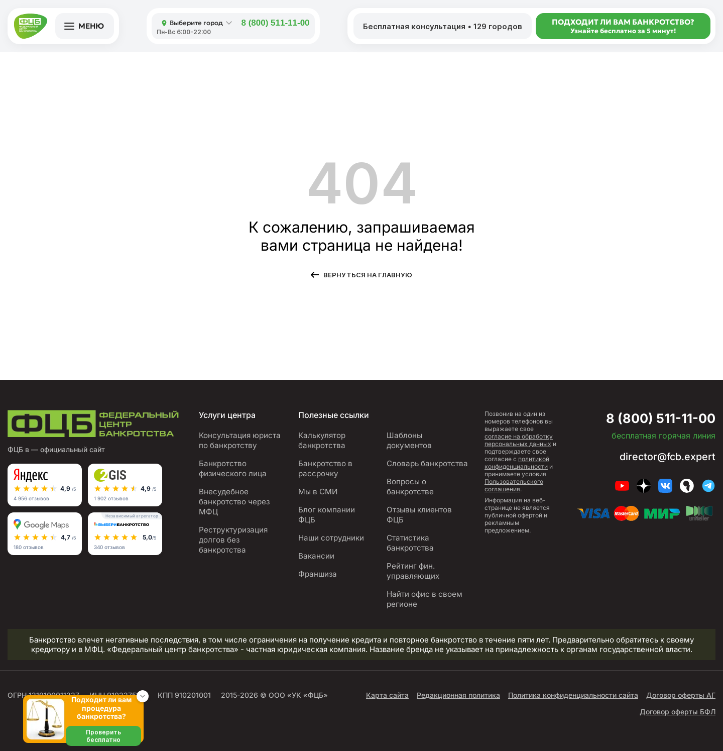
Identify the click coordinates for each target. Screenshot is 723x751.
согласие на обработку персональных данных (519, 440)
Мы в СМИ (317, 491)
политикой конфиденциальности (517, 462)
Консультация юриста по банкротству (240, 440)
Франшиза (317, 574)
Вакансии (316, 556)
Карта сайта (387, 685)
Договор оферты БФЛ (677, 701)
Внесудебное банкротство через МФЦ (234, 501)
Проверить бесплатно (103, 735)
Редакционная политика (458, 685)
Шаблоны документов (428, 435)
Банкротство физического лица (233, 468)
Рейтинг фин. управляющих (413, 561)
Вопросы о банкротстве (410, 476)
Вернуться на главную (367, 275)
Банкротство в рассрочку (325, 468)
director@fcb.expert (666, 457)
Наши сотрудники (331, 538)
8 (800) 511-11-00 (275, 23)
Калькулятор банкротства (321, 440)
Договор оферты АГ (680, 685)
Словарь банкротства (427, 453)
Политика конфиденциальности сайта (573, 685)
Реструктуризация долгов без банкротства (233, 540)
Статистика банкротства (410, 533)
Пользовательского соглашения (514, 485)
